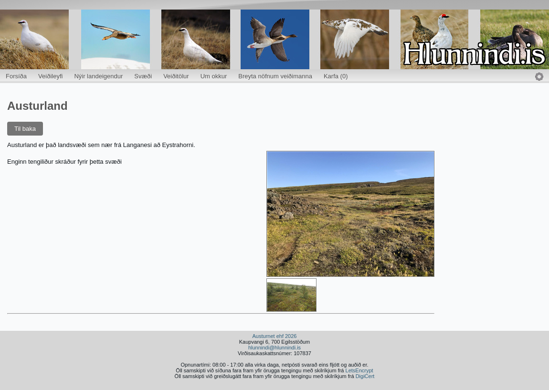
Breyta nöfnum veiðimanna (275, 76)
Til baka (25, 128)
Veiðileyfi (50, 76)
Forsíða (16, 76)
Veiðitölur (176, 76)
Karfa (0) (336, 76)
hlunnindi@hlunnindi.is (274, 347)
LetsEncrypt (359, 370)
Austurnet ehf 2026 (275, 336)
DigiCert (365, 376)
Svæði (143, 76)
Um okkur (214, 76)
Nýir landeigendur (98, 76)
